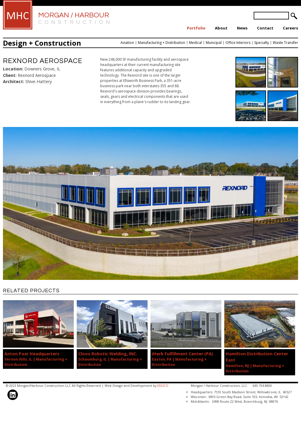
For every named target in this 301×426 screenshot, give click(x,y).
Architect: (13, 81)
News (242, 28)
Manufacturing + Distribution (161, 42)
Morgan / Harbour (75, 18)
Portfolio (196, 28)
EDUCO (162, 385)
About (221, 28)
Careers (290, 28)
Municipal (214, 42)
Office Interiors (237, 42)
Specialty (261, 42)
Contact (265, 28)
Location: (13, 69)
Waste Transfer (285, 42)
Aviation (127, 42)
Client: (9, 75)
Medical (195, 42)
